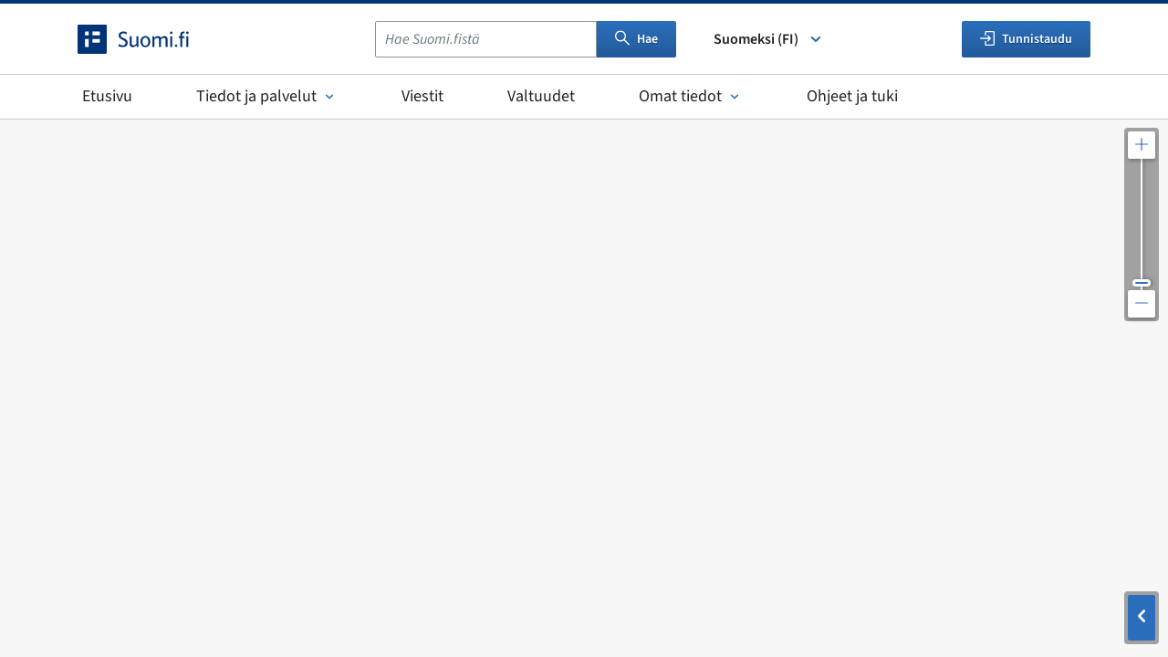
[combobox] (486, 39)
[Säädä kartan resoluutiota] (1141, 224)
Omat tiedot (691, 96)
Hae (636, 39)
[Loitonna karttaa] (1141, 304)
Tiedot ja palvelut (267, 96)
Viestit (422, 96)
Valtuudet (541, 96)
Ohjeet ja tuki (852, 96)
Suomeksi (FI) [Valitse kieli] (769, 39)
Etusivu (107, 96)
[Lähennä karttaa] (1141, 145)
